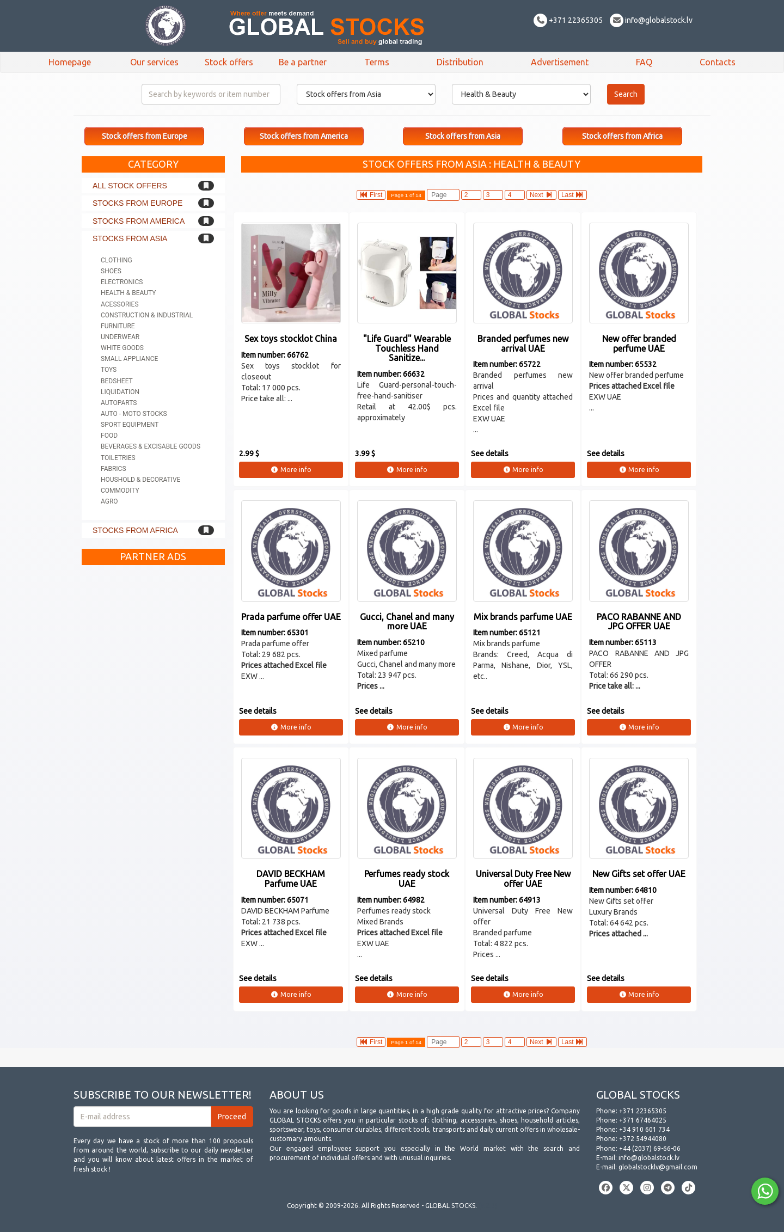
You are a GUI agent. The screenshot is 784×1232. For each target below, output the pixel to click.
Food (109, 435)
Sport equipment (129, 424)
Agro (109, 501)
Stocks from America (139, 221)
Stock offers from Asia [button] (462, 136)
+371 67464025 (642, 1120)
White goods (122, 348)
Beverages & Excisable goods (150, 446)
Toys (109, 369)
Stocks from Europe (137, 203)
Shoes (111, 271)
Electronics (122, 282)
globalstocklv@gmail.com (657, 1166)
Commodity (120, 490)
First (371, 195)
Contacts (718, 62)
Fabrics (113, 469)
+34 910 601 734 (644, 1129)
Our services (154, 62)
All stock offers (130, 185)
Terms (376, 62)
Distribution (460, 62)
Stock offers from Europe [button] (144, 136)
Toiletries (118, 458)
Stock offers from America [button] (304, 136)
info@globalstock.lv (651, 20)
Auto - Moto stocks (134, 414)
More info (291, 469)
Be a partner (303, 62)
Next (541, 195)
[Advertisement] (153, 734)
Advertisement (560, 62)
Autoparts (119, 403)
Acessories (120, 304)
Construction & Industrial (147, 315)
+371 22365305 (568, 20)
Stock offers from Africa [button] (622, 136)
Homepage (69, 62)
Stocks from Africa (135, 530)
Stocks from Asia (130, 238)
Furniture (118, 326)
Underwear (120, 337)
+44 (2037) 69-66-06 (650, 1148)
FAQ (644, 62)
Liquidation (120, 392)
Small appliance (129, 359)
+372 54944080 (642, 1138)
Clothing (116, 260)
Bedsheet (117, 381)
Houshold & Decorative (140, 479)
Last (572, 195)
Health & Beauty (128, 293)
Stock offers (229, 62)
